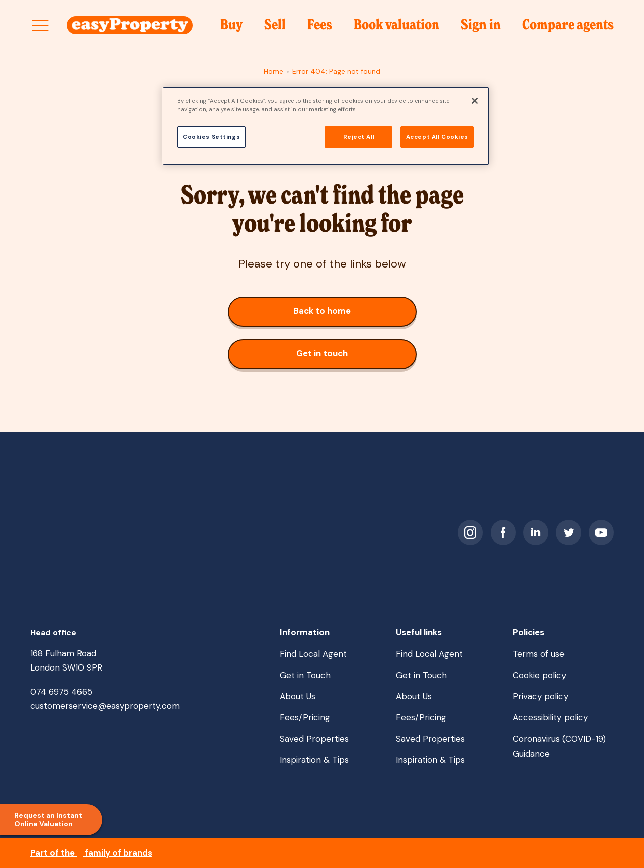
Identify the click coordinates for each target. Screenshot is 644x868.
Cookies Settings (211, 137)
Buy (231, 27)
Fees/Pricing (305, 717)
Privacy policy (540, 696)
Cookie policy (539, 675)
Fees (319, 27)
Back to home (344, 315)
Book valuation (396, 27)
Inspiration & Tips (314, 759)
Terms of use (539, 653)
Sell (275, 27)
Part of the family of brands (91, 852)
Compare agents (568, 25)
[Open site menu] (40, 25)
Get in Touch (305, 675)
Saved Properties (314, 738)
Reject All (359, 137)
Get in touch (334, 357)
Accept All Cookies (437, 137)
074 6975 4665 (61, 692)
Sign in (481, 27)
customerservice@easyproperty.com (105, 706)
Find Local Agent (313, 653)
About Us (297, 696)
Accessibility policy (550, 717)
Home (273, 71)
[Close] (475, 101)
